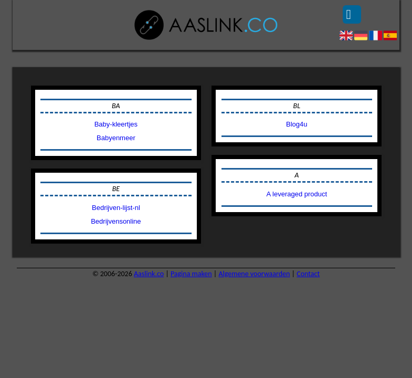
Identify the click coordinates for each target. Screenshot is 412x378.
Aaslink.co (149, 273)
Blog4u (296, 124)
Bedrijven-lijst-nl (116, 208)
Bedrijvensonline (116, 221)
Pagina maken (191, 273)
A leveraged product (296, 194)
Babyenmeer (116, 138)
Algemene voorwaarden (254, 273)
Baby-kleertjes (116, 124)
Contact (308, 273)
